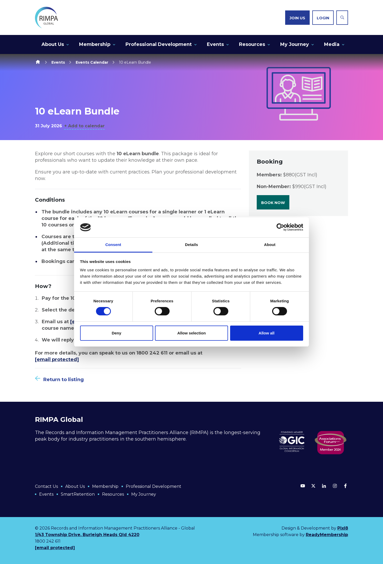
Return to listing (63, 379)
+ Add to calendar (84, 125)
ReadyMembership (327, 534)
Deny (116, 333)
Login (323, 18)
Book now (273, 202)
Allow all (266, 333)
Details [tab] (191, 244)
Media (331, 44)
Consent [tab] (113, 244)
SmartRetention (78, 494)
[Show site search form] (342, 17)
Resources (252, 44)
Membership (94, 44)
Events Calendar (92, 62)
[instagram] (334, 485)
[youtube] (302, 485)
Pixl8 (342, 528)
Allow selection (191, 333)
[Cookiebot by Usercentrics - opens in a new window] (280, 227)
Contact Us (46, 486)
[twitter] (313, 485)
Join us (297, 18)
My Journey (294, 44)
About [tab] (270, 244)
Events (215, 44)
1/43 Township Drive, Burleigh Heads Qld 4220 (87, 534)
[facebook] (345, 485)
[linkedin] (324, 485)
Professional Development (158, 44)
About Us (52, 44)
